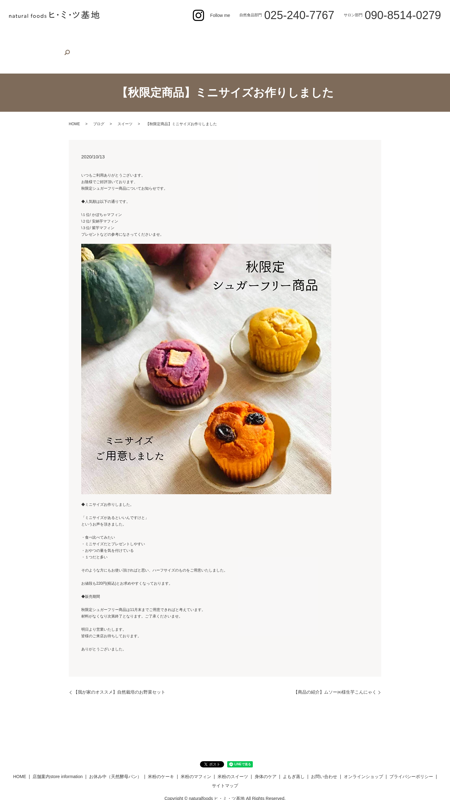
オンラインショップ (388, 35)
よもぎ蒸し (317, 35)
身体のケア (289, 35)
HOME (35, 35)
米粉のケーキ (182, 35)
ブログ (98, 105)
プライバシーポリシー (411, 757)
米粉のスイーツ (255, 35)
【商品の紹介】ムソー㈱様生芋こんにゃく (335, 672)
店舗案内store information (76, 35)
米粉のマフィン (217, 35)
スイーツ (125, 105)
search (417, 35)
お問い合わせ (348, 35)
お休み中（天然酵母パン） (136, 35)
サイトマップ (225, 766)
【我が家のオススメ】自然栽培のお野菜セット (119, 672)
